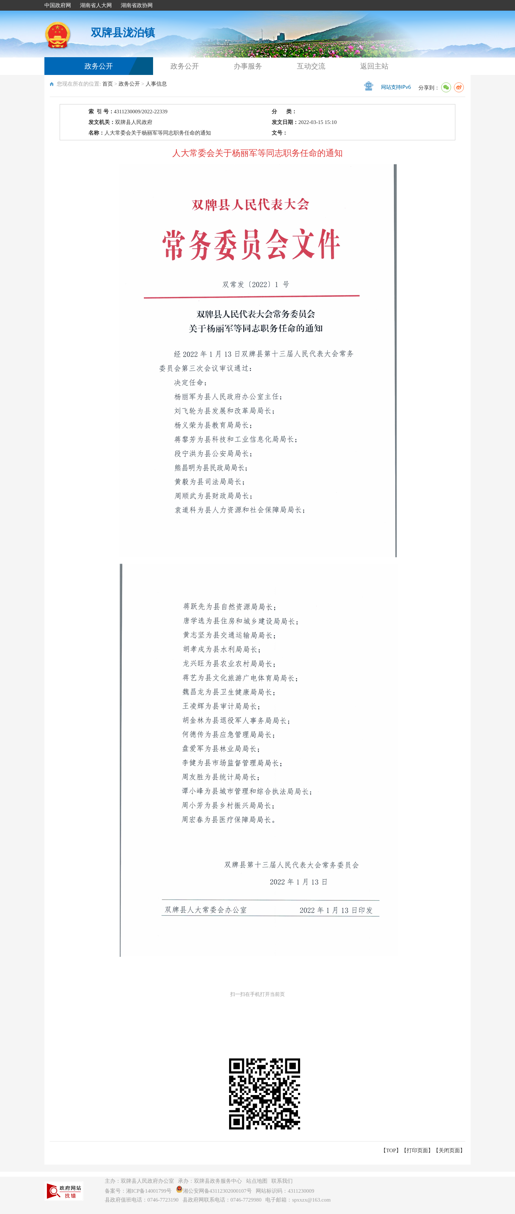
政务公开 (99, 66)
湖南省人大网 (96, 5)
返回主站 (374, 66)
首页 (107, 84)
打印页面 (417, 1150)
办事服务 (248, 66)
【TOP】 (391, 1150)
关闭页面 (449, 1150)
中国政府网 (57, 5)
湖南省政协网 (137, 5)
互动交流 (311, 66)
